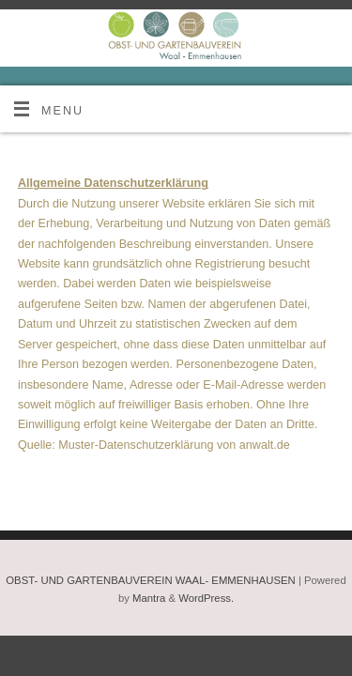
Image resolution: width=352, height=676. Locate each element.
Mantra (148, 598)
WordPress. (206, 598)
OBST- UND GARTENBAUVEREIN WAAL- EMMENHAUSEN (150, 580)
